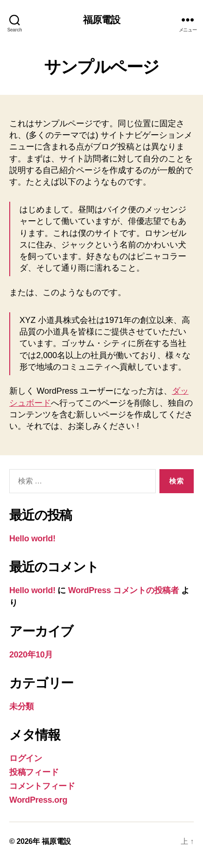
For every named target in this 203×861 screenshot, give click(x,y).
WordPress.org (38, 800)
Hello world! (32, 538)
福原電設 (102, 20)
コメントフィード (42, 786)
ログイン (25, 758)
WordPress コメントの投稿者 (123, 590)
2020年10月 (31, 654)
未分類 (21, 706)
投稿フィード (33, 772)
